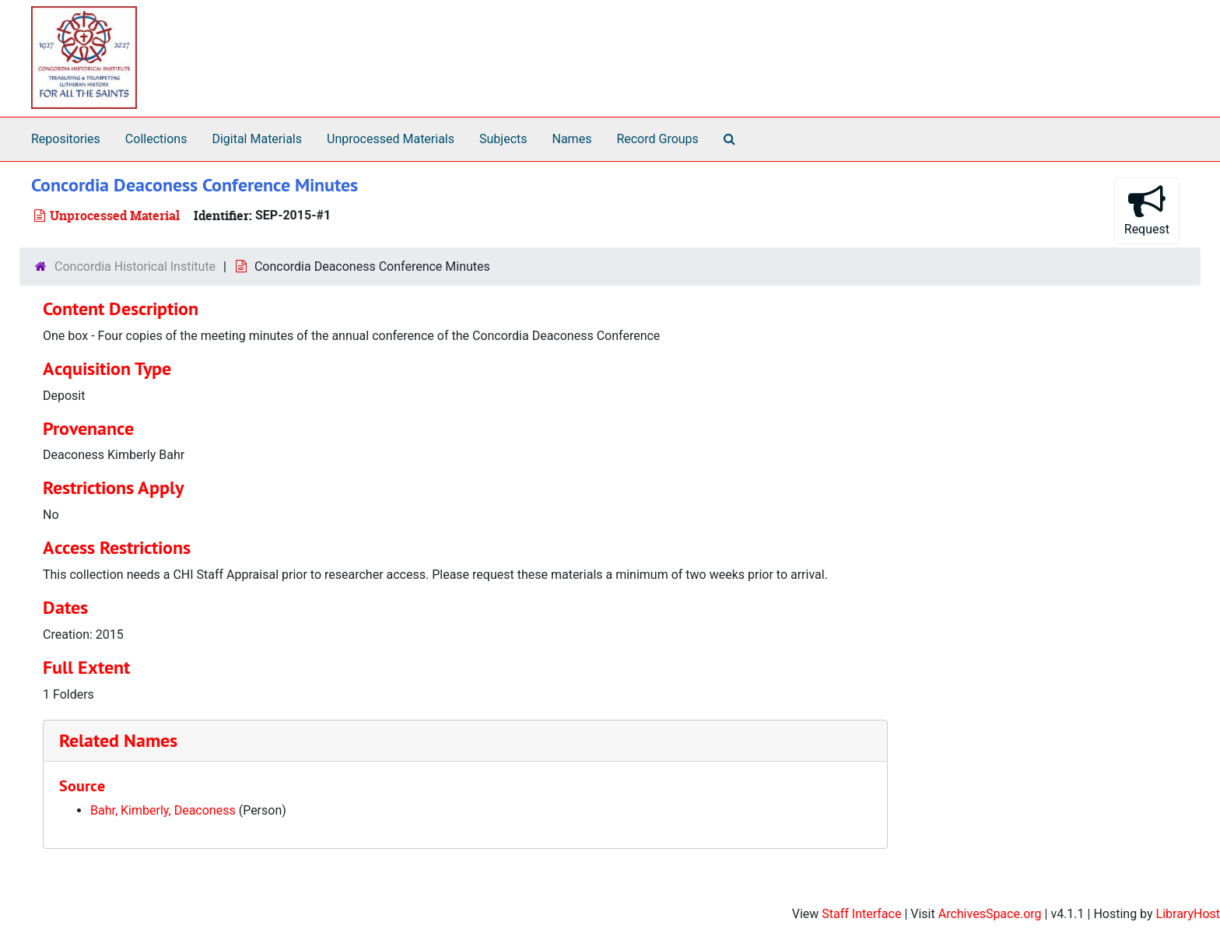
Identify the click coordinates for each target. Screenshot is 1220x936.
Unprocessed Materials (390, 138)
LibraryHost (1188, 913)
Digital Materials (257, 138)
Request (1146, 210)
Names (572, 138)
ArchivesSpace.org (990, 913)
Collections (156, 138)
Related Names (118, 740)
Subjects (503, 138)
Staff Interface (861, 913)
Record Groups (657, 138)
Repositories (65, 138)
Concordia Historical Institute (135, 266)
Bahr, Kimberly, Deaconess (163, 810)
